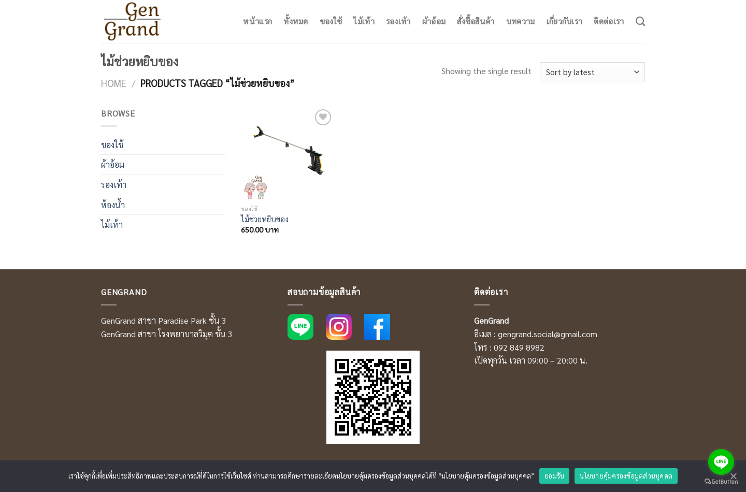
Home (113, 83)
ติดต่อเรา (609, 21)
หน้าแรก (257, 21)
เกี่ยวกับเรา (565, 21)
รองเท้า (398, 21)
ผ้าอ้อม (434, 21)
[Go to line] (721, 462)
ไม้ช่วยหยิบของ (265, 219)
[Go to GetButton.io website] (721, 482)
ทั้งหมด (295, 21)
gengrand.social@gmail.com (547, 333)
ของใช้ (331, 21)
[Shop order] (592, 72)
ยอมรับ (554, 475)
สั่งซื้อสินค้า (475, 21)
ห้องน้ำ (113, 204)
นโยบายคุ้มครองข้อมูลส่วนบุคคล (626, 475)
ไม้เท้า (364, 21)
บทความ (520, 21)
